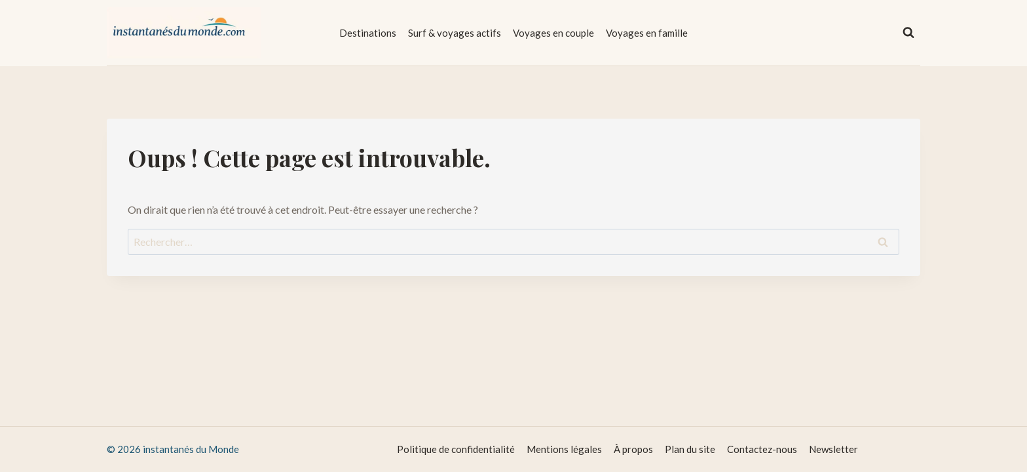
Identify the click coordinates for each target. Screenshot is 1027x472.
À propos (633, 449)
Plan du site (690, 449)
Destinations (367, 33)
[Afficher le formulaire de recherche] (908, 33)
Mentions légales (564, 449)
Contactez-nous (762, 449)
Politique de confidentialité (456, 449)
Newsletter (833, 449)
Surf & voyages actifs (454, 33)
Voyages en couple (553, 33)
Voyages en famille (647, 33)
